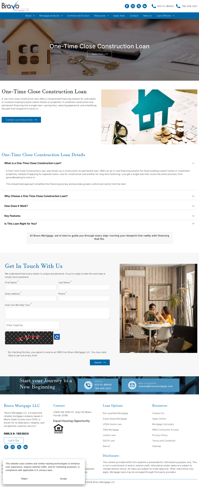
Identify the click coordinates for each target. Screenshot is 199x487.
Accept (63, 479)
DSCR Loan (109, 440)
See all (106, 446)
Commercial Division (78, 15)
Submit (100, 362)
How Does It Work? (16, 206)
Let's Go (13, 440)
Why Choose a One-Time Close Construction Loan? (36, 196)
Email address (13, 293)
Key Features (12, 215)
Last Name (65, 282)
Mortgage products (49, 15)
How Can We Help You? (18, 304)
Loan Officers (164, 15)
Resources (100, 15)
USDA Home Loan (112, 424)
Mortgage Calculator (163, 424)
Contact (134, 15)
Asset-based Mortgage (115, 418)
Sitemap (156, 446)
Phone (63, 293)
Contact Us (158, 413)
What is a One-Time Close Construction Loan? (32, 163)
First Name (11, 282)
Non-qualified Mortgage (115, 413)
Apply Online (159, 418)
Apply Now (119, 15)
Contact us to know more (21, 120)
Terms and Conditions (163, 440)
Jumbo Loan (109, 435)
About (28, 15)
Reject (24, 479)
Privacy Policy (160, 435)
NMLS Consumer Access (165, 429)
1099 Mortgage (111, 429)
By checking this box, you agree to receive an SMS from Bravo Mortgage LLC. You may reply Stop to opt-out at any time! (57, 354)
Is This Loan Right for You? (20, 223)
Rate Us (147, 15)
